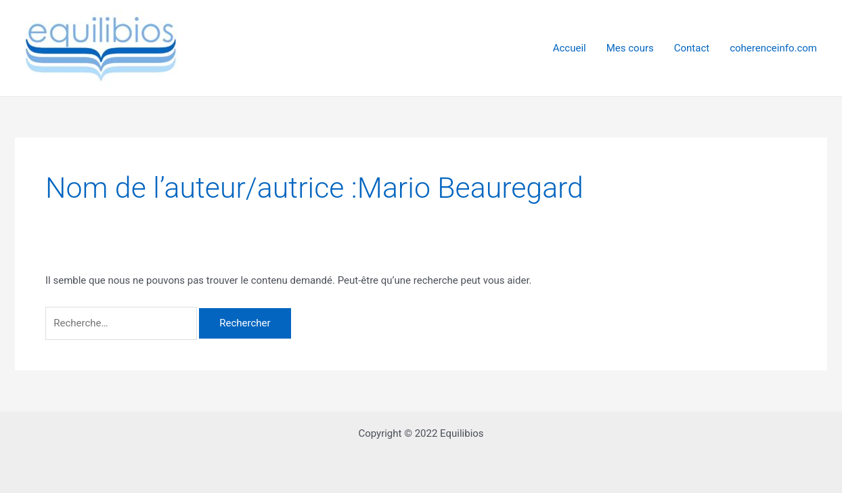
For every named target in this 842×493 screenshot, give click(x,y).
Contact (691, 48)
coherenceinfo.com (773, 48)
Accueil (569, 48)
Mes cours (630, 48)
